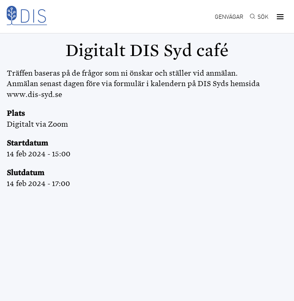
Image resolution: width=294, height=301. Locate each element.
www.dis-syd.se (34, 94)
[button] (279, 16)
